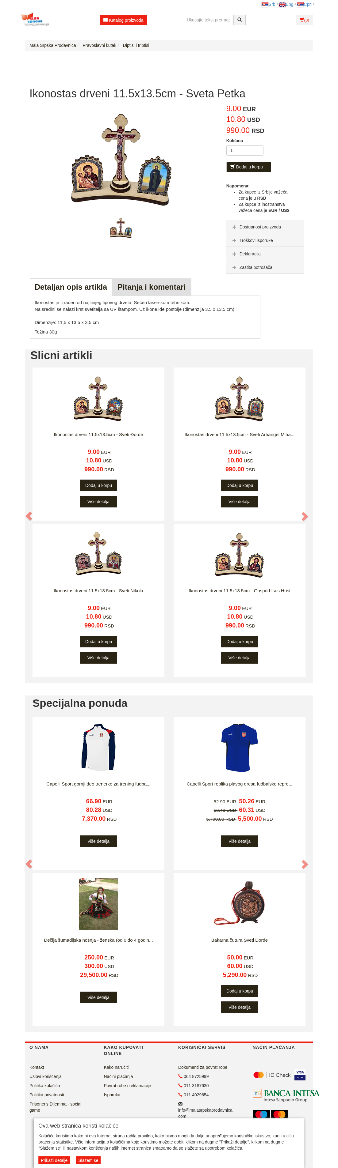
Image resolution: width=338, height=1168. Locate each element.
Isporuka (112, 1094)
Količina (234, 140)
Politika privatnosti (46, 1094)
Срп (304, 4)
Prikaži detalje (54, 1160)
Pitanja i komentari (151, 287)
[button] (29, 516)
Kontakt (36, 1067)
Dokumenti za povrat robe (202, 1067)
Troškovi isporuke (252, 240)
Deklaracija (246, 253)
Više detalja (98, 501)
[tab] (265, 226)
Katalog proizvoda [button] (123, 20)
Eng (286, 4)
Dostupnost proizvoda (256, 226)
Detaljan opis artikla (71, 287)
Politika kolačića (44, 1085)
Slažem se (88, 1160)
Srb (268, 4)
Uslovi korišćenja (45, 1076)
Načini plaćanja (118, 1076)
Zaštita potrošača (251, 267)
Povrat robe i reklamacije (127, 1085)
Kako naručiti (116, 1067)
